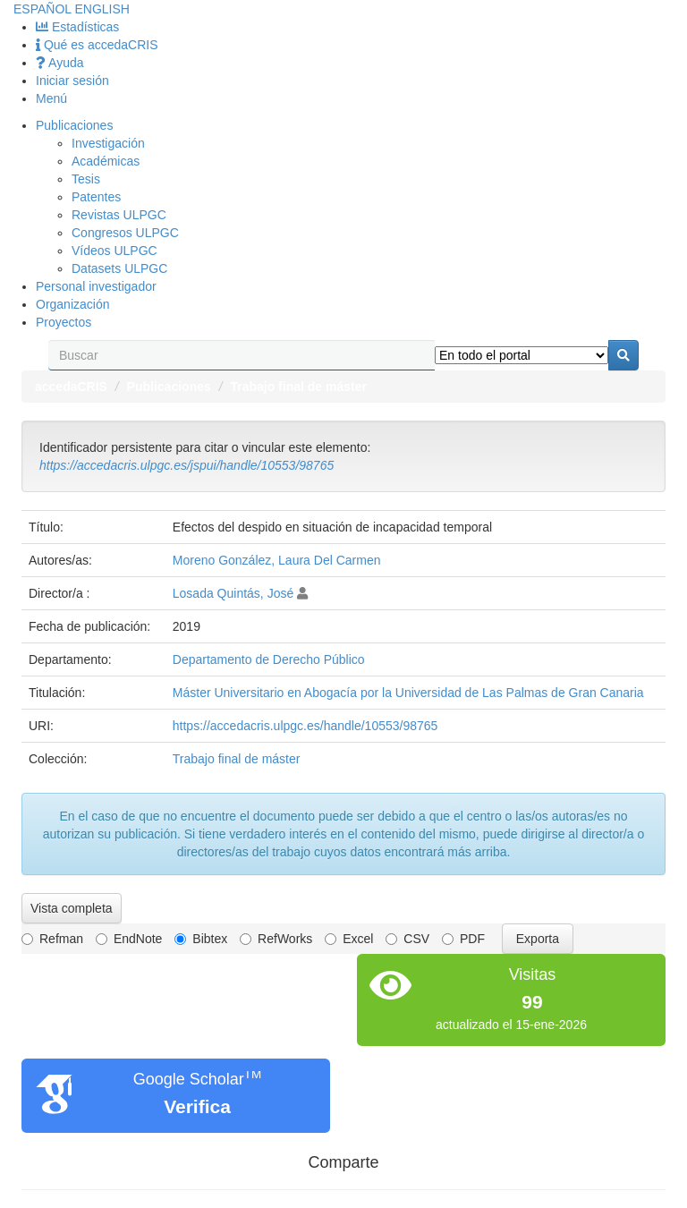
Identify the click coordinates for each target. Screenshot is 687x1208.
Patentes (96, 197)
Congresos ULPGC (125, 232)
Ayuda (60, 62)
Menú (51, 98)
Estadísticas (77, 27)
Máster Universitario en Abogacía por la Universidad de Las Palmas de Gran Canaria (408, 692)
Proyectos (63, 322)
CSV (407, 939)
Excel (349, 939)
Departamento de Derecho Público (269, 659)
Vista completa (71, 908)
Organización (73, 304)
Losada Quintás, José (233, 593)
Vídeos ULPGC (114, 250)
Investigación (108, 143)
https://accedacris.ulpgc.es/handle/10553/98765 (305, 726)
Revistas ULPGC (119, 215)
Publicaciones (74, 125)
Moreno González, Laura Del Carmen (277, 560)
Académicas (106, 161)
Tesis (86, 179)
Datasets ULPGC (119, 268)
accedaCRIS (71, 386)
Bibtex (200, 939)
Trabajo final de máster (298, 386)
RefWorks (276, 939)
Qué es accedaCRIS (97, 45)
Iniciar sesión (72, 80)
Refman (52, 939)
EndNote (129, 939)
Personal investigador (96, 286)
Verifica (197, 1106)
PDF (463, 939)
